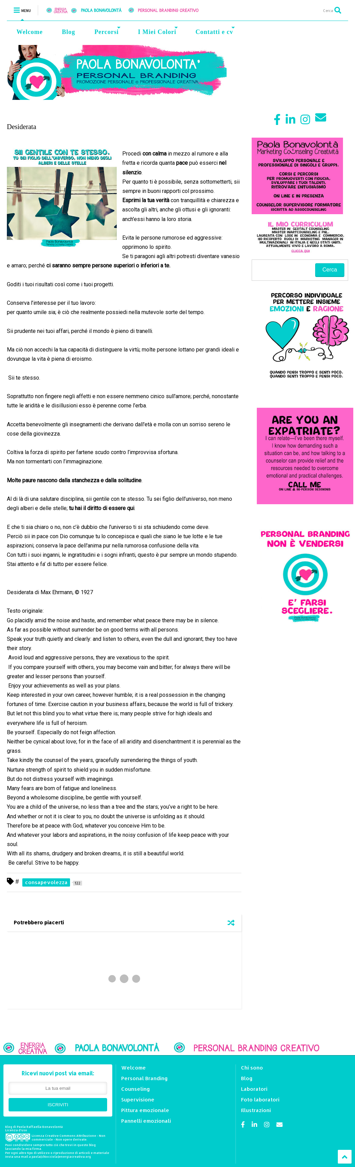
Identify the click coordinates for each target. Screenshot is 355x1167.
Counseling (135, 1089)
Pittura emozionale (145, 1110)
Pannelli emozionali (146, 1121)
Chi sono (252, 1067)
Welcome (29, 31)
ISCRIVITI (58, 1104)
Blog (68, 31)
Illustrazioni (256, 1110)
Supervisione (137, 1099)
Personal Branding (144, 1078)
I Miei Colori (158, 31)
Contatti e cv (215, 31)
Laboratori (254, 1089)
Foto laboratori (260, 1099)
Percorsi (107, 31)
